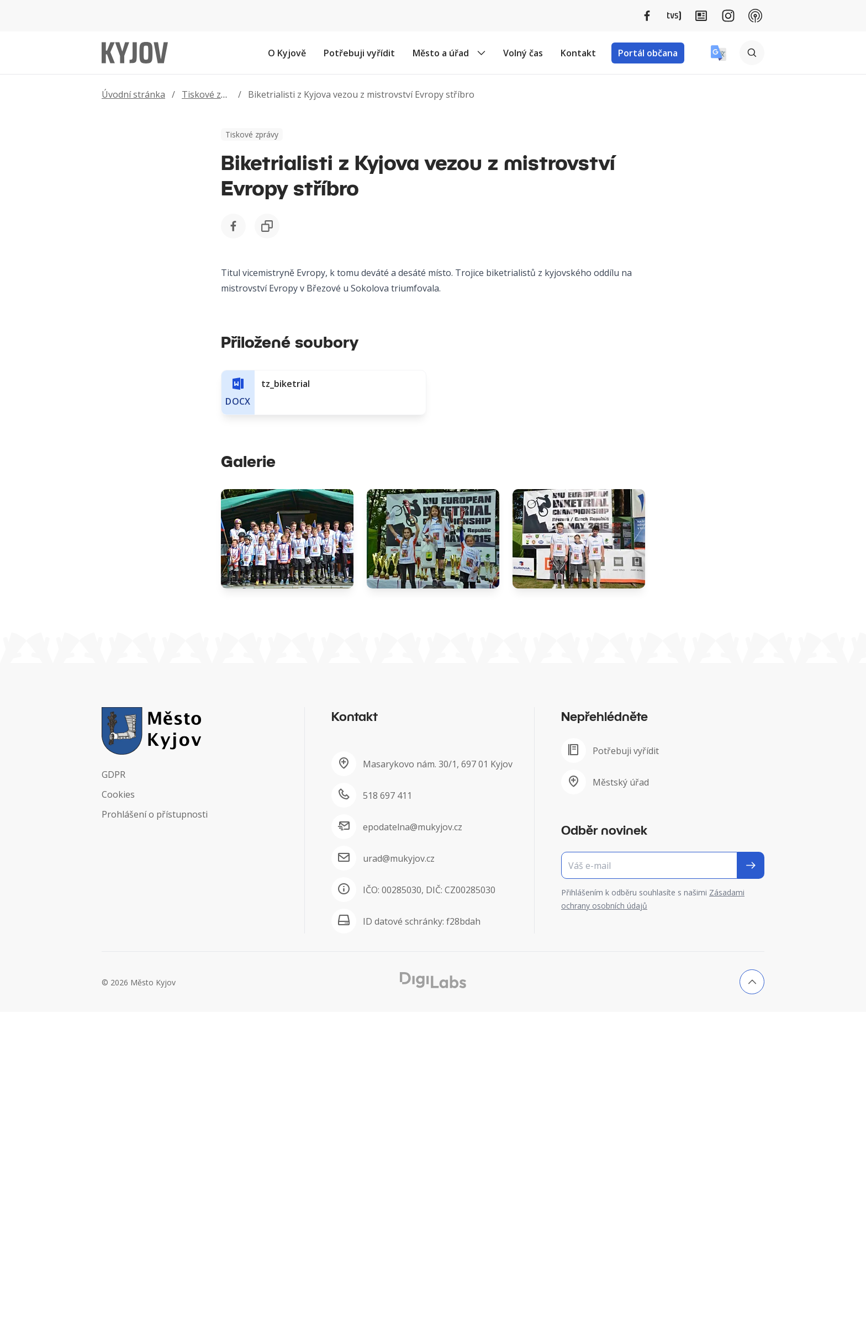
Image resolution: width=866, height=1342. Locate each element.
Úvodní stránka (133, 94)
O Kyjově (287, 53)
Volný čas (523, 53)
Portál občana (648, 53)
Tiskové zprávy (213, 94)
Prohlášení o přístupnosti (155, 814)
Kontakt (578, 53)
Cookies (118, 794)
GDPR (113, 774)
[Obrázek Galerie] (287, 538)
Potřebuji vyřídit (359, 53)
